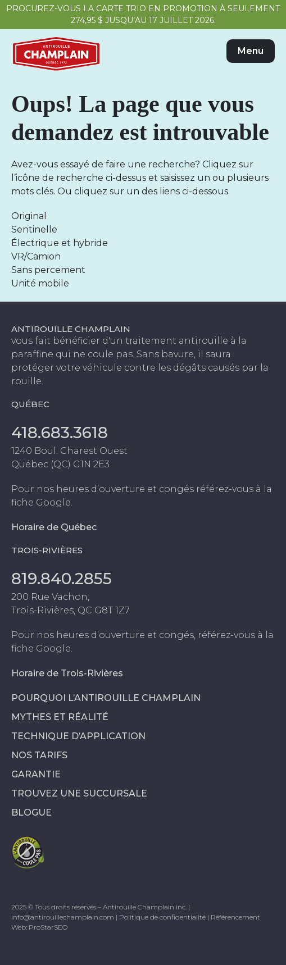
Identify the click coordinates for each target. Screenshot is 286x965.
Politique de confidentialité (162, 917)
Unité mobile (40, 283)
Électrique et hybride (59, 243)
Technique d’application (78, 736)
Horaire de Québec (54, 527)
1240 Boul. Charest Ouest (69, 450)
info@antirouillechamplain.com (62, 917)
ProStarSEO (48, 927)
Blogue (31, 812)
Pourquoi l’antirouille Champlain (106, 698)
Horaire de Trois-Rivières (67, 673)
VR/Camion (36, 256)
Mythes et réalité (59, 717)
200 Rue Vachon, (50, 596)
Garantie (36, 774)
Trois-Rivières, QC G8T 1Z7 (70, 610)
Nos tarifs (39, 755)
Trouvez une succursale (79, 793)
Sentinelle (34, 229)
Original (29, 216)
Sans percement (48, 270)
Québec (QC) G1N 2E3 (60, 464)
